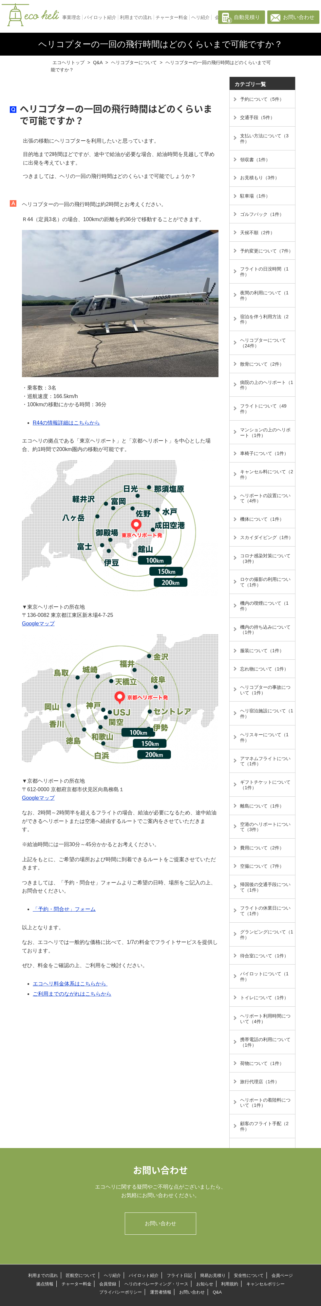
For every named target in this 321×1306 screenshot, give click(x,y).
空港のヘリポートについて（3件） (265, 827)
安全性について (249, 1275)
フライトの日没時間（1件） (264, 271)
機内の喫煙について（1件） (264, 606)
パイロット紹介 (100, 17)
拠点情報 (44, 1283)
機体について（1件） (262, 519)
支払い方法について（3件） (264, 138)
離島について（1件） (262, 806)
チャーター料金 (172, 17)
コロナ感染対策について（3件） (265, 558)
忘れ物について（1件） (264, 668)
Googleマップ (38, 623)
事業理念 (71, 17)
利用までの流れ (136, 17)
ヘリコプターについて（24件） (263, 343)
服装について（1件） (262, 650)
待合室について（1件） (264, 955)
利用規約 (229, 1283)
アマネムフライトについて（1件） (265, 761)
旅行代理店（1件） (259, 1081)
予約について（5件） (262, 99)
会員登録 (107, 1283)
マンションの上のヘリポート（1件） (265, 432)
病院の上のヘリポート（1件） (266, 385)
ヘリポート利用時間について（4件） (265, 1018)
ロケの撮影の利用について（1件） (265, 582)
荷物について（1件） (262, 1063)
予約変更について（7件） (266, 250)
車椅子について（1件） (264, 453)
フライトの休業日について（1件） (265, 910)
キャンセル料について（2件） (266, 474)
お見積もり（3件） (259, 177)
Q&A (217, 1292)
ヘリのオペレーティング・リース (156, 1283)
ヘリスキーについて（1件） (264, 737)
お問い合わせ (298, 17)
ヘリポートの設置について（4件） (265, 498)
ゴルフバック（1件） (262, 214)
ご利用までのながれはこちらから (72, 994)
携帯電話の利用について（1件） (265, 1042)
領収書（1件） (255, 159)
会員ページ (282, 1275)
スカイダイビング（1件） (266, 537)
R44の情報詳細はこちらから (66, 423)
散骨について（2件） (262, 364)
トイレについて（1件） (264, 997)
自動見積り (247, 17)
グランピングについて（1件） (266, 934)
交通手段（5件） (257, 117)
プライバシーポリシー (120, 1292)
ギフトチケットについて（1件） (265, 784)
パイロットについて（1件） (264, 976)
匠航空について (81, 1275)
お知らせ (204, 1283)
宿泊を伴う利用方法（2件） (264, 319)
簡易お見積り (213, 1275)
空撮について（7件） (262, 866)
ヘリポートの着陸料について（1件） (265, 1102)
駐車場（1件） (255, 196)
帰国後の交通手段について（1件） (265, 887)
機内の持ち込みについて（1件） (265, 629)
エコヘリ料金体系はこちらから (70, 983)
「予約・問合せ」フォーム (64, 909)
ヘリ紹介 (200, 17)
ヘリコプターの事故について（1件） (265, 690)
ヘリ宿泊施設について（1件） (266, 713)
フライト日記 (179, 1275)
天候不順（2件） (257, 232)
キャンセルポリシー (265, 1283)
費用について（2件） (262, 847)
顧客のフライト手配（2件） (264, 1126)
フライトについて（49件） (263, 408)
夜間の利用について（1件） (264, 295)
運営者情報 (160, 1292)
